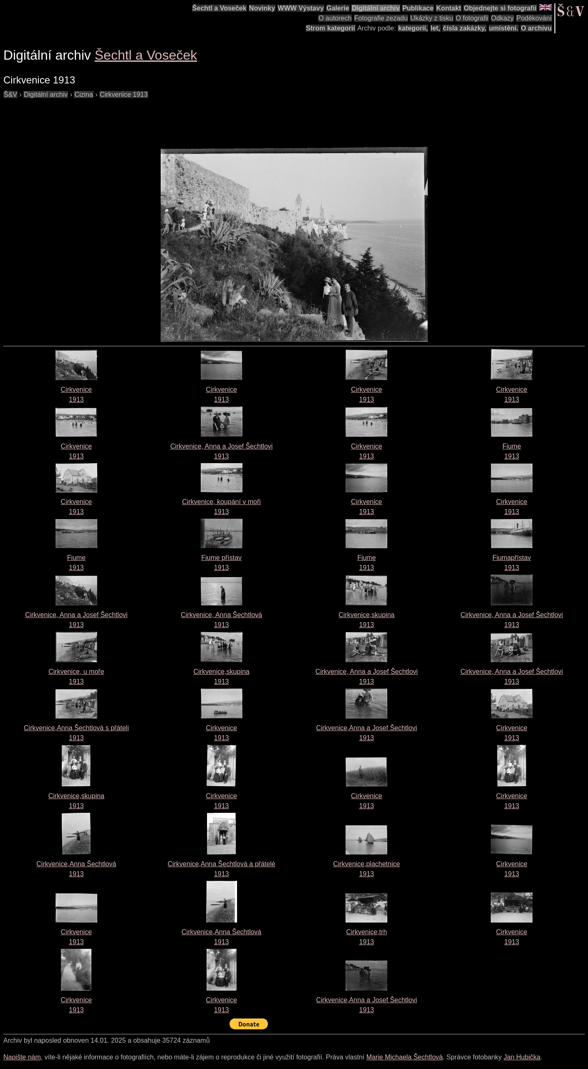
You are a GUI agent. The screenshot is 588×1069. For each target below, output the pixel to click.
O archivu (536, 28)
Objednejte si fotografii (500, 8)
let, (435, 28)
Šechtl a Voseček (219, 8)
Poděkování (534, 18)
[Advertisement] (155, 118)
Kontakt (448, 8)
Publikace (418, 8)
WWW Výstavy (301, 8)
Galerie (337, 8)
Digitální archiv (376, 8)
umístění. (503, 28)
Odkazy (502, 18)
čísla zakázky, (464, 28)
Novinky (262, 8)
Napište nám (22, 1057)
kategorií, (413, 28)
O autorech (334, 18)
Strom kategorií (330, 28)
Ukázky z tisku (431, 18)
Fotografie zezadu (381, 18)
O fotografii (472, 18)
